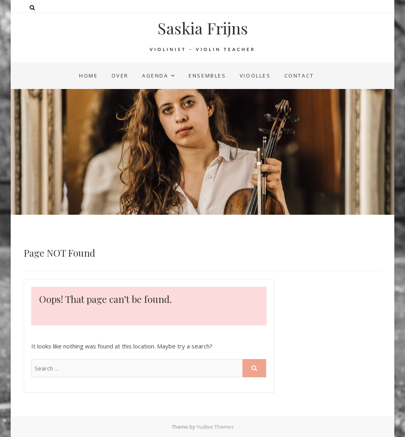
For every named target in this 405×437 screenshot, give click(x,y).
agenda (155, 75)
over (120, 75)
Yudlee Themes (215, 426)
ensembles (207, 75)
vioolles (255, 75)
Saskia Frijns (202, 28)
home (88, 75)
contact (299, 75)
